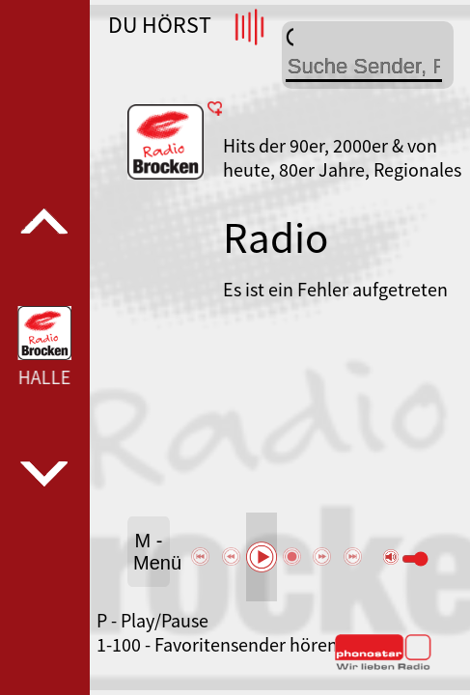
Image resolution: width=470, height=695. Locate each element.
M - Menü (151, 551)
